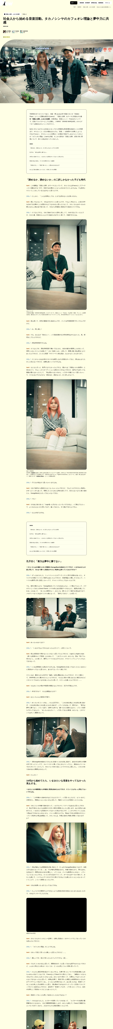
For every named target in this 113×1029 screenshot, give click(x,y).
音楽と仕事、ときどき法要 (89, 7)
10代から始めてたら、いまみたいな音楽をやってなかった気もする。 (47, 156)
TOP (74, 7)
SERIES (100, 3)
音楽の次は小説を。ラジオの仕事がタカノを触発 (42, 161)
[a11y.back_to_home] (6, 3)
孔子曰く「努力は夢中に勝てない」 (39, 152)
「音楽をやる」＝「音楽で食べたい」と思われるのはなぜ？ (45, 165)
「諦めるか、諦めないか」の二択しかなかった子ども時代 (44, 148)
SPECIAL (94, 3)
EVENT (87, 3)
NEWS (82, 3)
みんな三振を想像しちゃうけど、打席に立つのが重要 (43, 169)
